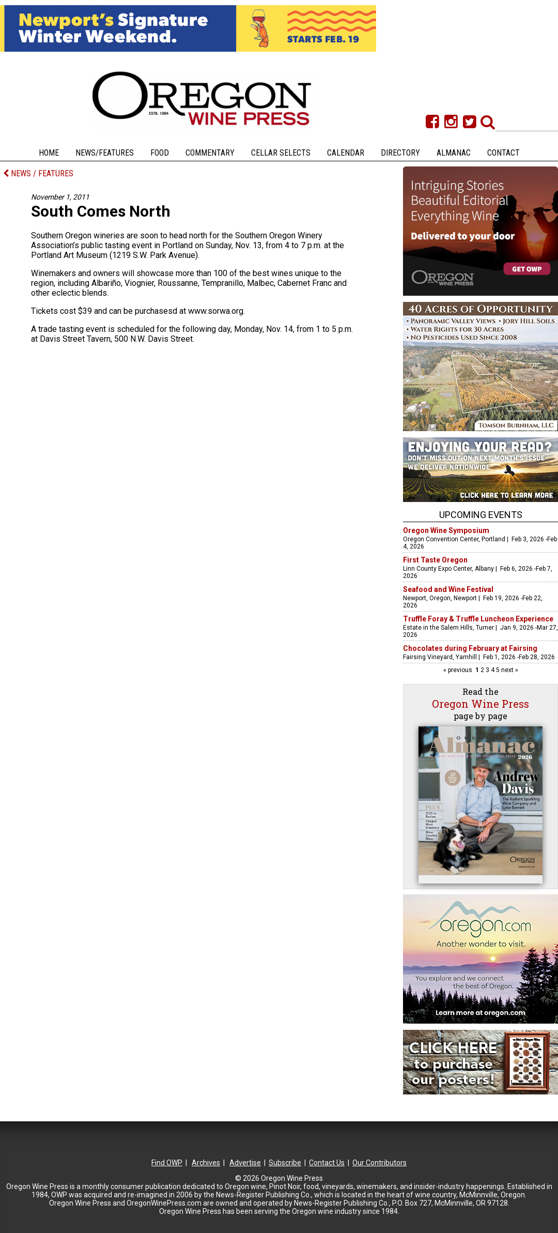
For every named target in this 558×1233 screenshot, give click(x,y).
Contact (503, 153)
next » (509, 670)
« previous (458, 670)
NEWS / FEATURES (38, 173)
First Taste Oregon (435, 560)
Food (159, 153)
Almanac (454, 153)
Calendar (345, 153)
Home (49, 153)
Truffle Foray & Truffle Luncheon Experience (478, 619)
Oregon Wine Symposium (446, 530)
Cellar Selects (281, 153)
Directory (400, 153)
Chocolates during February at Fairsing (470, 648)
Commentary (210, 153)
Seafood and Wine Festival (448, 589)
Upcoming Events (480, 514)
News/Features (104, 153)
